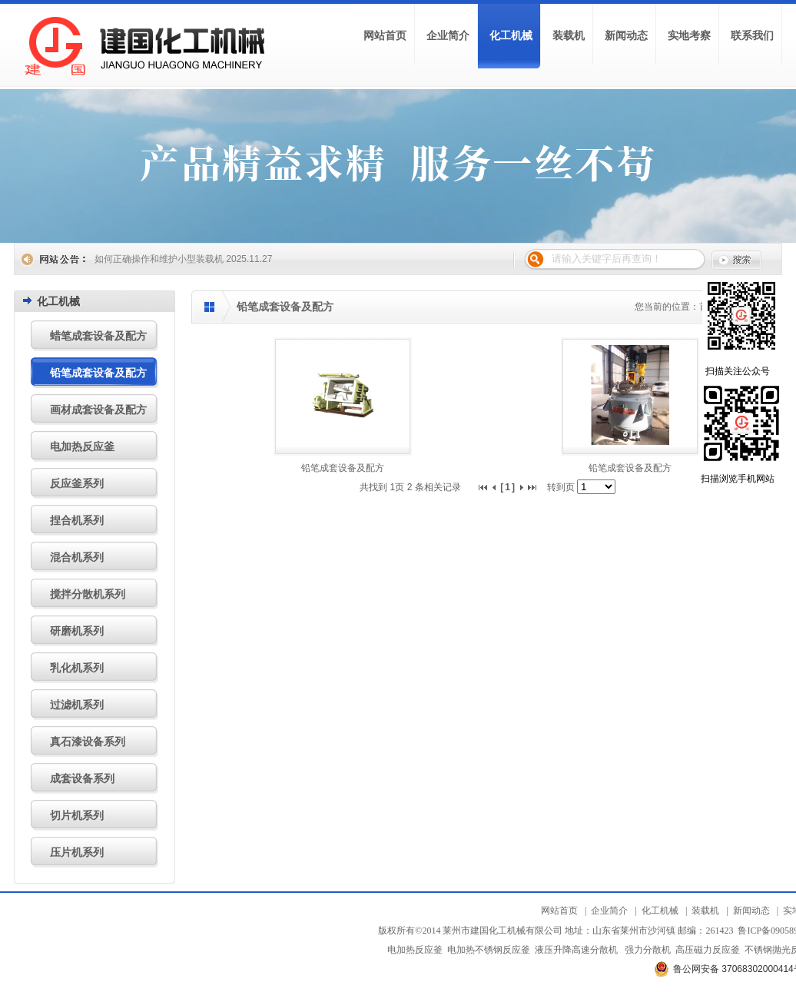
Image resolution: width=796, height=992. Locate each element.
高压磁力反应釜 (707, 949)
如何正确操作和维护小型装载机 (159, 259)
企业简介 (609, 910)
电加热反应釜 (415, 949)
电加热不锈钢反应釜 (488, 949)
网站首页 (559, 910)
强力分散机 (648, 949)
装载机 (705, 910)
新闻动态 (751, 910)
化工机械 (660, 910)
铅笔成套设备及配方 (342, 468)
